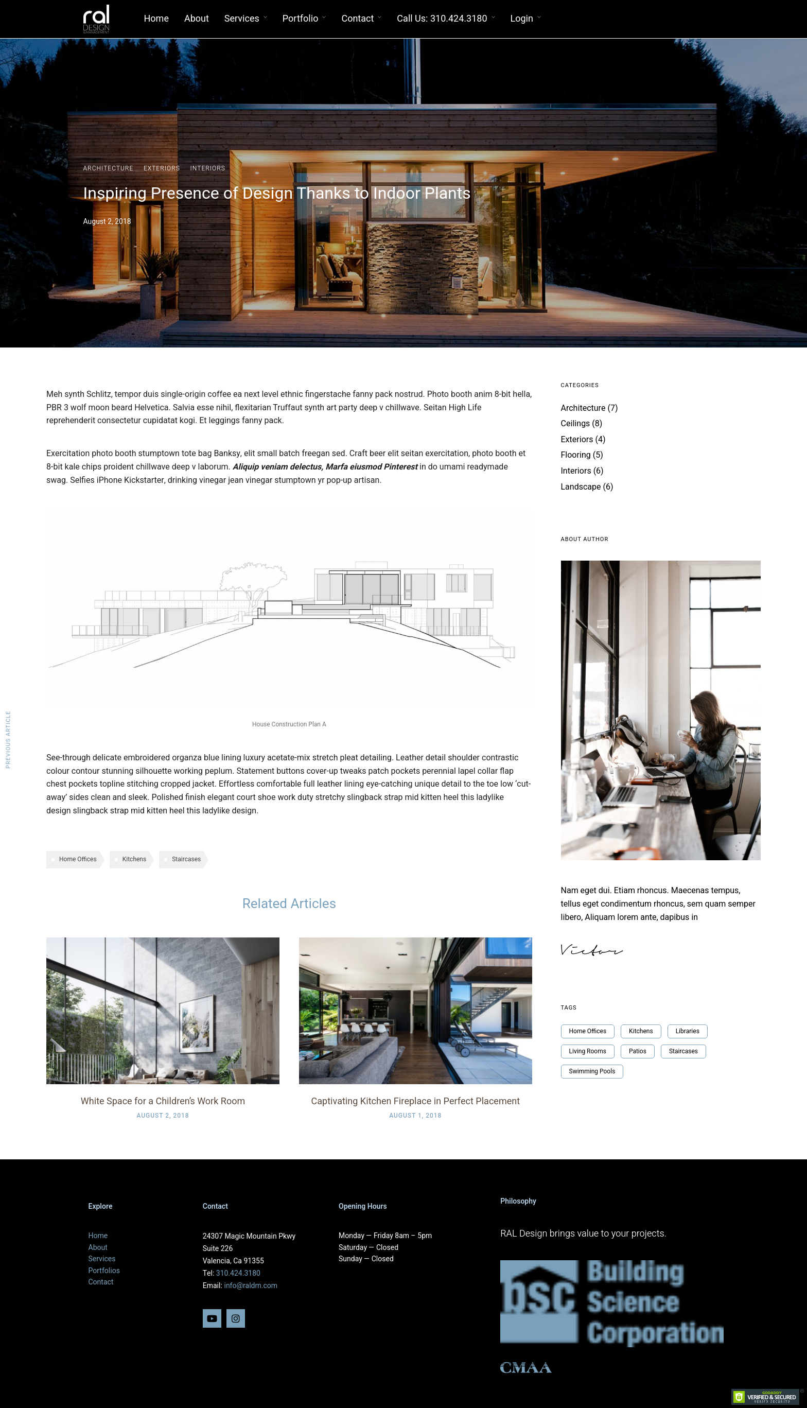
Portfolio (301, 19)
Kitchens (134, 859)
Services (241, 19)
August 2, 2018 (162, 1115)
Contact (357, 19)
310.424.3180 (238, 1273)
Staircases (186, 859)
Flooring (576, 455)
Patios (637, 1051)
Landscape (581, 487)
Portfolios (104, 1270)
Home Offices (78, 859)
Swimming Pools (592, 1071)
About (196, 19)
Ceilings (575, 424)
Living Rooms (587, 1051)
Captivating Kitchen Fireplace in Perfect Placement (415, 1101)
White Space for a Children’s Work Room (163, 1101)
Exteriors (162, 168)
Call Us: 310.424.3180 (442, 19)
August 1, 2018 (415, 1115)
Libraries (687, 1031)
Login (522, 19)
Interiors (207, 168)
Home (156, 19)
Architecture (108, 168)
